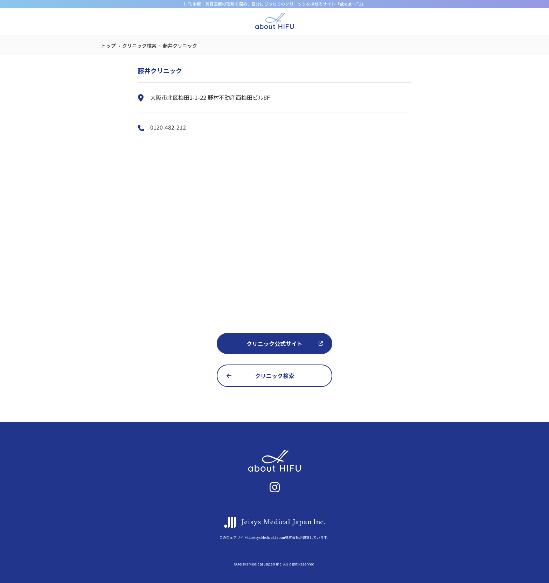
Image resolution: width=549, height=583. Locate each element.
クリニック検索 (139, 45)
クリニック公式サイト (274, 343)
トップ (108, 45)
